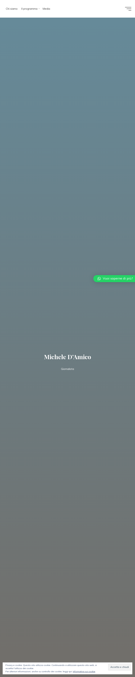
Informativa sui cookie (84, 671)
